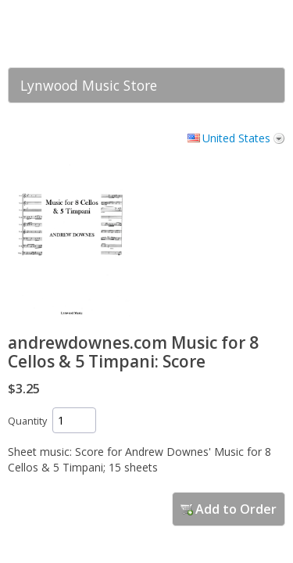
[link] (242, 33)
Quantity (27, 421)
